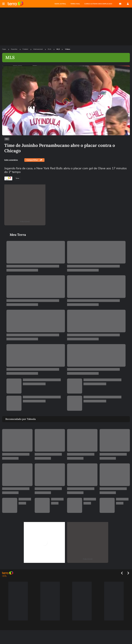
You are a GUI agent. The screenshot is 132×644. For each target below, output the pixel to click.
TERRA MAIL (75, 4)
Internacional (38, 49)
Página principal (15, 4)
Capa (4, 49)
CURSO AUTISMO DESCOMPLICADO (98, 4)
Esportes (14, 49)
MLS (58, 49)
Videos (67, 49)
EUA (50, 49)
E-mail (120, 4)
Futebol (25, 49)
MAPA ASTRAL (60, 4)
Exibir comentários (11, 160)
